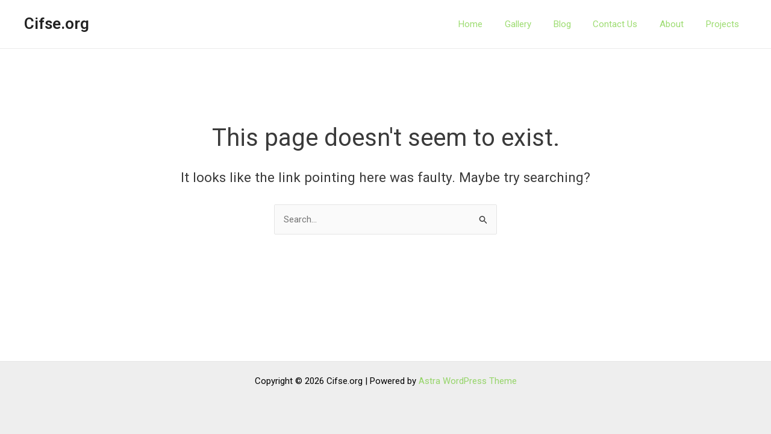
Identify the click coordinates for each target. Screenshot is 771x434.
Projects (730, 24)
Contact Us (631, 24)
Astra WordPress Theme (468, 381)
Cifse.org (56, 23)
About (684, 24)
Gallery (542, 24)
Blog (582, 24)
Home (499, 24)
